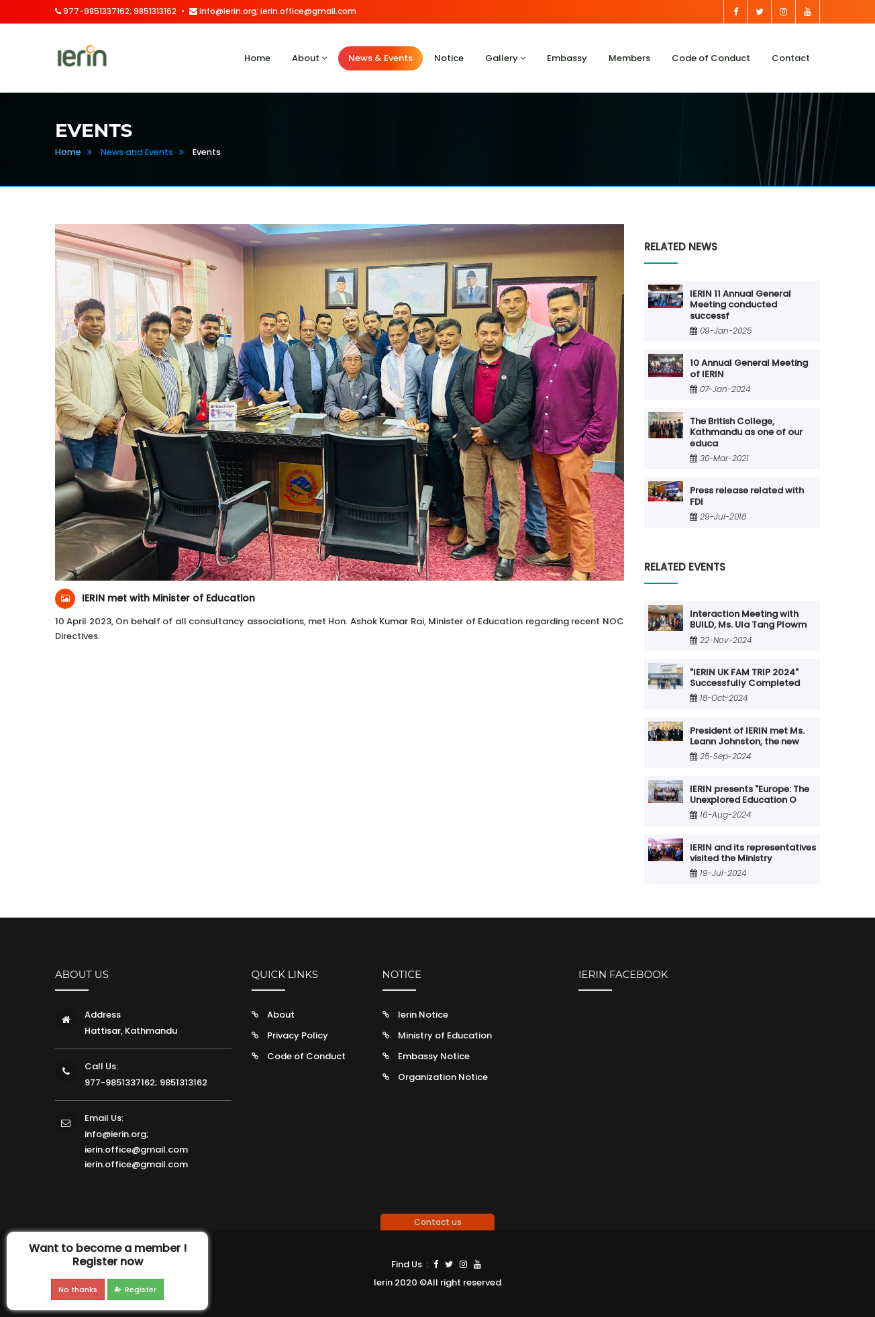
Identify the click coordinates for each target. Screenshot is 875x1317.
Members (629, 58)
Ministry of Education (445, 1035)
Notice (449, 58)
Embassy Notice (434, 1056)
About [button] (309, 58)
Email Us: (104, 1118)
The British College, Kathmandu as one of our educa (746, 432)
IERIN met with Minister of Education (168, 598)
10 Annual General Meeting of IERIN (749, 368)
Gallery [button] (505, 58)
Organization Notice (443, 1077)
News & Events (380, 58)
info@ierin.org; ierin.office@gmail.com (272, 11)
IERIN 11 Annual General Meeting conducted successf (740, 304)
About (281, 1014)
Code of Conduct (711, 58)
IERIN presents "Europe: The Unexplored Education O (749, 794)
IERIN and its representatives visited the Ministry (753, 853)
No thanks (77, 1289)
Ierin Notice (423, 1014)
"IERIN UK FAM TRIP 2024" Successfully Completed (745, 677)
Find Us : (409, 1264)
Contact (791, 58)
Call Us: (101, 1066)
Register (135, 1289)
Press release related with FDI (747, 495)
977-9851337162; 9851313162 (115, 11)
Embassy (567, 58)
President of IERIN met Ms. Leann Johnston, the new (747, 736)
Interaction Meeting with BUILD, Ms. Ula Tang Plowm (748, 619)
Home (257, 58)
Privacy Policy (297, 1035)
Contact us (438, 1222)
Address (103, 1014)
